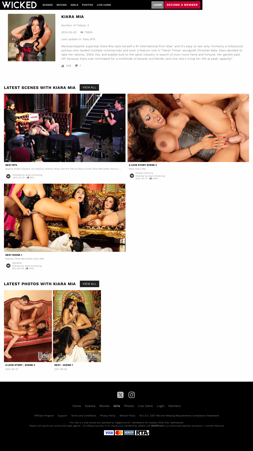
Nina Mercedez (101, 168)
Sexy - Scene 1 (63, 365)
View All (89, 87)
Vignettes (17, 263)
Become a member (182, 4)
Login (157, 4)
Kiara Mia (140, 168)
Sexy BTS (89, 39)
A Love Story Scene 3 (143, 165)
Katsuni (39, 168)
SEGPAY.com (157, 426)
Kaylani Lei (28, 168)
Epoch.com (48, 426)
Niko (131, 168)
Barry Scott (84, 168)
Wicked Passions (144, 173)
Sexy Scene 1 (13, 255)
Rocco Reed (118, 168)
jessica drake (13, 168)
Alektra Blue (52, 168)
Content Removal (214, 426)
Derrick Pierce (69, 168)
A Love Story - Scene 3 (20, 365)
